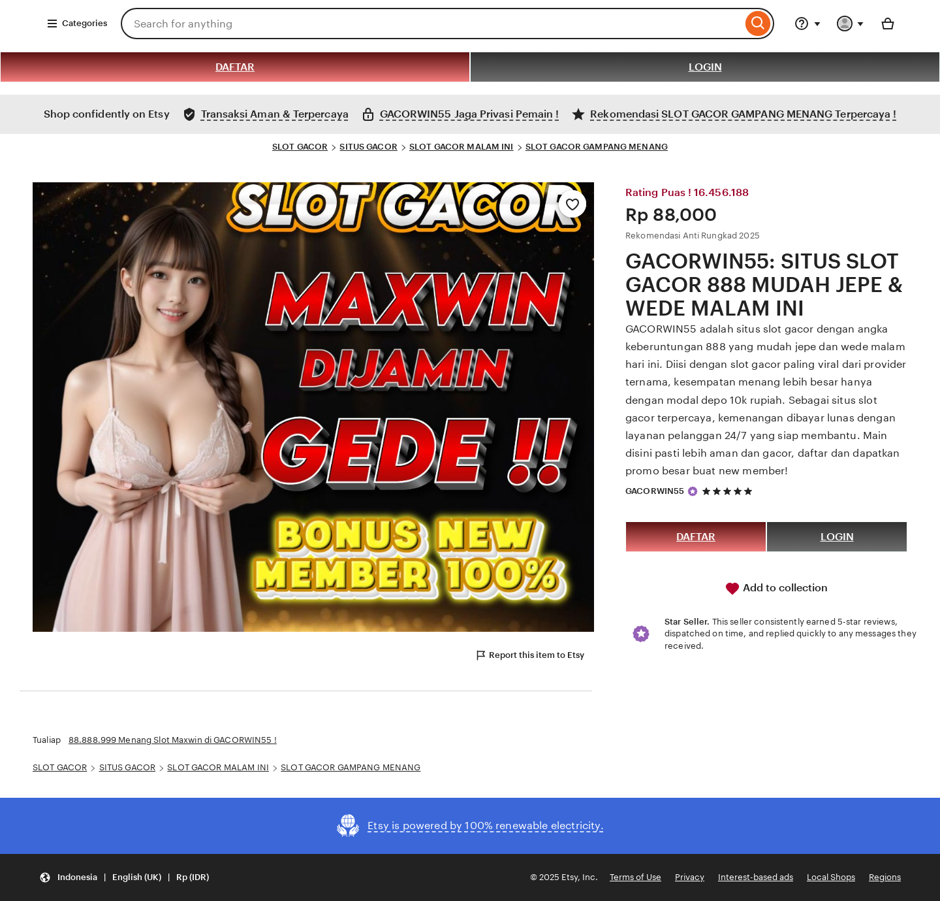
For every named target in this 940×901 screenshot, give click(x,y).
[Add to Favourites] (572, 204)
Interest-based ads (755, 877)
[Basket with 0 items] (887, 23)
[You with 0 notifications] (850, 23)
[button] (124, 878)
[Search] (758, 23)
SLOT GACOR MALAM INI (461, 147)
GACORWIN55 (654, 491)
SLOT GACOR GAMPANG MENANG (596, 147)
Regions (885, 877)
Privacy (689, 877)
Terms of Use (635, 877)
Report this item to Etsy (529, 655)
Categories (76, 23)
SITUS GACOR (368, 147)
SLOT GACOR (300, 147)
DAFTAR (235, 67)
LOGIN (705, 67)
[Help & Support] (807, 23)
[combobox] (431, 23)
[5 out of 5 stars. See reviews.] (729, 491)
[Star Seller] (692, 491)
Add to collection (776, 589)
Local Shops (831, 877)
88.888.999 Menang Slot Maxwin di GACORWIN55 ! (173, 740)
